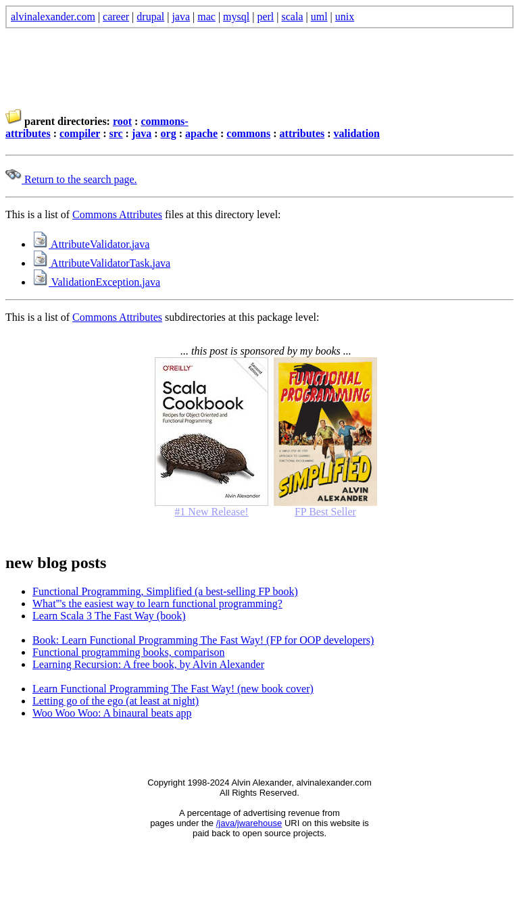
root (122, 121)
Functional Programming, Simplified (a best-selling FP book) (165, 591)
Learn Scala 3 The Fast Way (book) (109, 615)
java (181, 16)
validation (357, 133)
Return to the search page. (71, 179)
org (168, 133)
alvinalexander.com (53, 16)
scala (292, 16)
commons (248, 133)
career (116, 16)
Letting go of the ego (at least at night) (115, 701)
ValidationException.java (96, 282)
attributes (302, 133)
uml (319, 16)
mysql (236, 16)
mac (206, 16)
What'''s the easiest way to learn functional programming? (157, 603)
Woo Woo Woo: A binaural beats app (112, 713)
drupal (150, 16)
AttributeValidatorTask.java (101, 263)
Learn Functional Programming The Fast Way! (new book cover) (173, 688)
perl (265, 16)
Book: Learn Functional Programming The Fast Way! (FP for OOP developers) (203, 640)
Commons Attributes (117, 214)
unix (344, 16)
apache (201, 133)
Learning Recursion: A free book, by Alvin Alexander (148, 664)
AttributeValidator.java (90, 244)
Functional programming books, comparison (128, 652)
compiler (79, 133)
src (115, 133)
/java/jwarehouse (249, 823)
